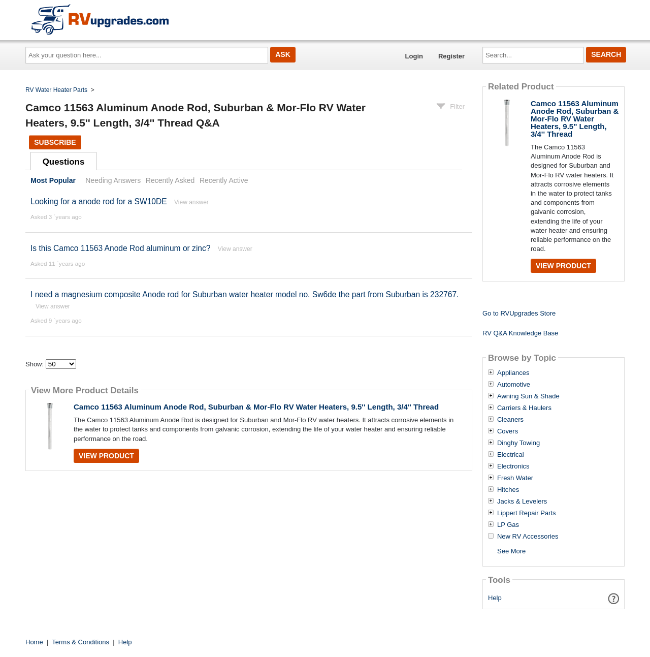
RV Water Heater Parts (56, 89)
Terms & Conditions (80, 642)
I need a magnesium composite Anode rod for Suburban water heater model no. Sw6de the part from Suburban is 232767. (244, 294)
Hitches (508, 489)
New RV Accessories (527, 536)
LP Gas (508, 524)
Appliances (513, 373)
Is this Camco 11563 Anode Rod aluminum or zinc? (120, 248)
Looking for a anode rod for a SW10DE (98, 201)
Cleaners (510, 419)
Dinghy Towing (518, 443)
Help (495, 598)
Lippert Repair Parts (526, 513)
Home (34, 642)
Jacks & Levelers (522, 501)
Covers (507, 431)
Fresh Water (515, 478)
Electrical (510, 454)
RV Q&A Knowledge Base (520, 333)
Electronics (513, 466)
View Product (106, 456)
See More (511, 551)
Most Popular (53, 180)
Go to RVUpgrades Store (519, 313)
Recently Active (224, 180)
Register (451, 56)
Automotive (513, 384)
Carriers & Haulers (524, 408)
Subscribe (55, 142)
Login (414, 56)
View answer (191, 202)
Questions (64, 162)
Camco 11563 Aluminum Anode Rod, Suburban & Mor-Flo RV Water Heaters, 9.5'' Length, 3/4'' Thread (256, 406)
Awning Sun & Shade (528, 396)
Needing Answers (113, 180)
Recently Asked (170, 180)
